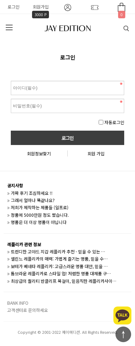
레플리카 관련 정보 (24, 244)
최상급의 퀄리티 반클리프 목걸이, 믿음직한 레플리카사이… (63, 281)
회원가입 (41, 7)
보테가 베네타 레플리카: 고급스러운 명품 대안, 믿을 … (59, 266)
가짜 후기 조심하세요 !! (32, 193)
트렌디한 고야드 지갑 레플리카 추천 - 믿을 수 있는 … (58, 251)
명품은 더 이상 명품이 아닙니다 (39, 222)
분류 (9, 27)
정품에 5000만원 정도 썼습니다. (40, 215)
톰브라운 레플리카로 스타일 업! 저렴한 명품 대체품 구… (61, 273)
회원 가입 (95, 153)
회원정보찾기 (39, 153)
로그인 (13, 7)
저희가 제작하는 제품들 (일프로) (39, 207)
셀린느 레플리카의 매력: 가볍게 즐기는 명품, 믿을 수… (59, 259)
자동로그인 (114, 122)
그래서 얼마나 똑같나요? (33, 200)
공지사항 (15, 185)
